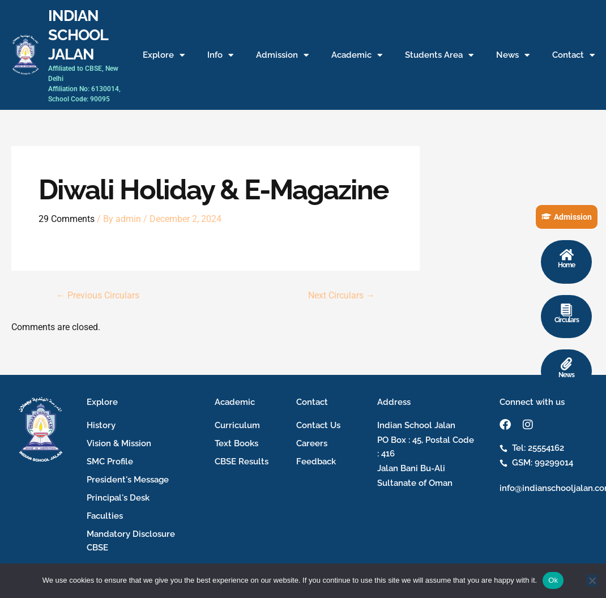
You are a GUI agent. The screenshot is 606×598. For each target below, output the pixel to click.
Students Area (439, 55)
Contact (573, 55)
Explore (164, 55)
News (513, 55)
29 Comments (67, 218)
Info (220, 55)
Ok (553, 580)
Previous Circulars (97, 295)
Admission (282, 55)
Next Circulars (341, 295)
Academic (356, 55)
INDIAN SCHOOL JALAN (78, 34)
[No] (592, 580)
